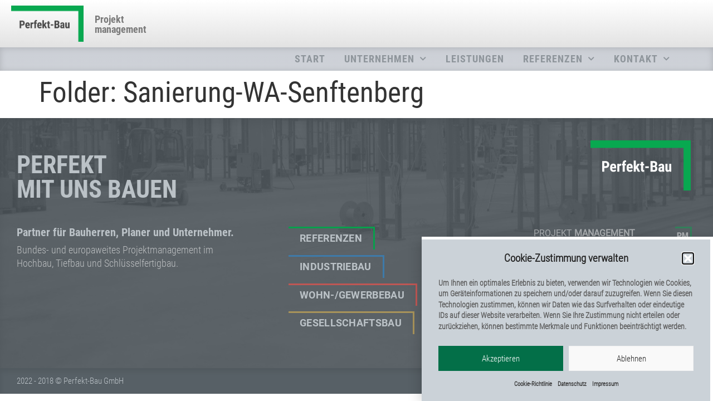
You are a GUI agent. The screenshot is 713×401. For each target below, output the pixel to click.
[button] (688, 259)
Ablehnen (631, 359)
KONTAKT (642, 59)
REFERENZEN (559, 59)
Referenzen (331, 238)
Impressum (605, 384)
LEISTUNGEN (475, 59)
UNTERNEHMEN (385, 59)
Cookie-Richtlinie (533, 384)
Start (310, 59)
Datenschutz (572, 384)
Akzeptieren (501, 359)
